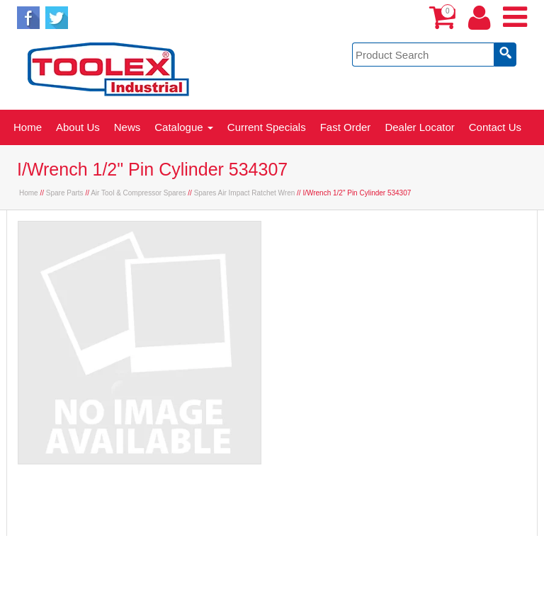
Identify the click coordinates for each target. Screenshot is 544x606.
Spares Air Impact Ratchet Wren (244, 193)
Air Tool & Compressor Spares (138, 193)
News (127, 127)
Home (27, 127)
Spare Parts (65, 193)
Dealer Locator (419, 127)
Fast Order (345, 127)
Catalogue (183, 127)
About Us (78, 127)
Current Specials (266, 127)
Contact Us (495, 127)
